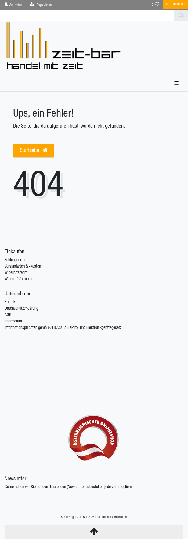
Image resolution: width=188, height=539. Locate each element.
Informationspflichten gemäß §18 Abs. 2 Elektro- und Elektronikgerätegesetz (63, 328)
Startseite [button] (34, 150)
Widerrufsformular (19, 279)
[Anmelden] (13, 5)
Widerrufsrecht (16, 273)
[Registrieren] (40, 5)
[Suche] (181, 15)
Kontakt (10, 302)
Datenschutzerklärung (21, 309)
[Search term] (87, 15)
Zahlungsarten (15, 260)
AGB (8, 315)
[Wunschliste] (155, 5)
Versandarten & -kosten (23, 266)
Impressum (13, 321)
